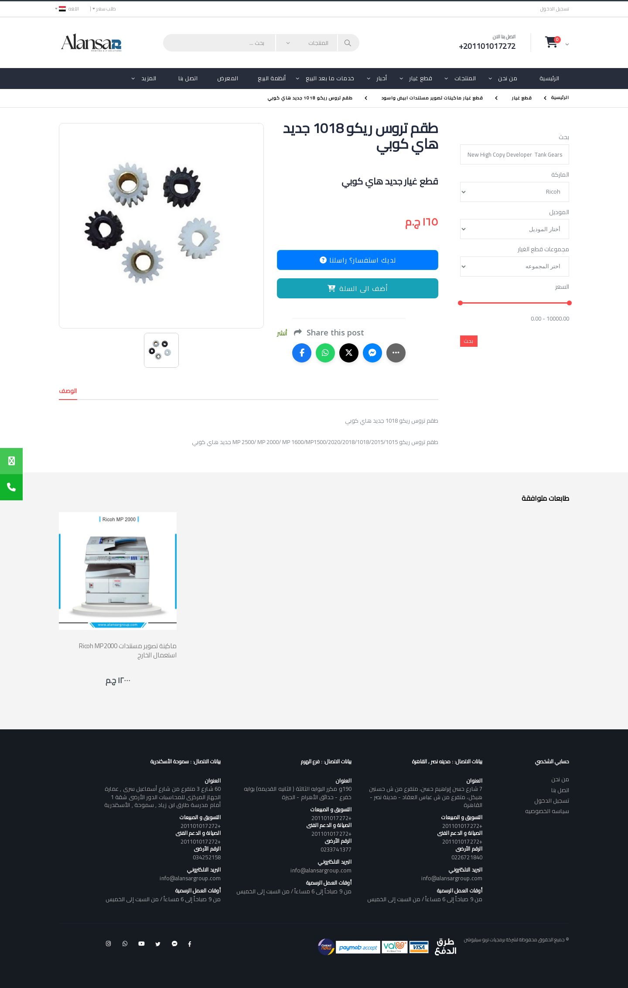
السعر (562, 287)
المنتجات (465, 78)
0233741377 (336, 849)
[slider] (460, 303)
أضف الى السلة (358, 288)
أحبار (381, 78)
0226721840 (466, 857)
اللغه (69, 8)
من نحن (507, 78)
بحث (564, 137)
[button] (557, 42)
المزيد (149, 78)
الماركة (560, 175)
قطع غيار (420, 78)
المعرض (227, 78)
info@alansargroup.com (451, 878)
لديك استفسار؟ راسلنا (358, 260)
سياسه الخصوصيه (547, 811)
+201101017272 (462, 825)
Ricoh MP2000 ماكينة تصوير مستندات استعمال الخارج (128, 650)
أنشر (282, 333)
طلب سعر (106, 8)
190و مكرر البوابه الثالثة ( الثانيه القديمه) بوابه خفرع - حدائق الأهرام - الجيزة (298, 792)
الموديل (559, 212)
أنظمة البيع (272, 78)
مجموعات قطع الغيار (543, 249)
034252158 (207, 857)
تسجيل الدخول (554, 9)
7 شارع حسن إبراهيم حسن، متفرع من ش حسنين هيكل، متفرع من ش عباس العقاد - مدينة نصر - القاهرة (425, 796)
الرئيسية (549, 78)
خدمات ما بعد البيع (330, 78)
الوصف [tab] (68, 391)
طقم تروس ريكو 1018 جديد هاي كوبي (310, 98)
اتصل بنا (188, 78)
